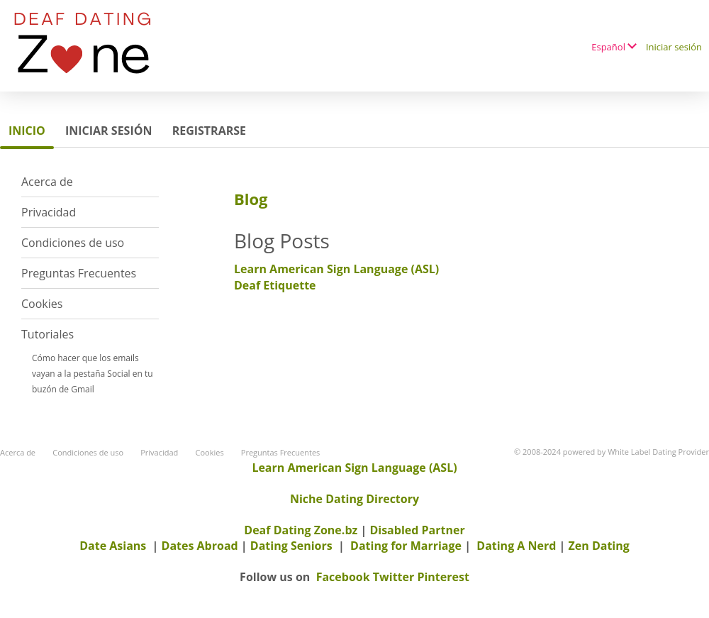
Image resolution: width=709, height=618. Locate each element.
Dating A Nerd (516, 545)
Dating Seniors (291, 545)
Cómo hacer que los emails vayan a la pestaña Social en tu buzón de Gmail (92, 373)
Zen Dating (599, 545)
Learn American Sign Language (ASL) (336, 269)
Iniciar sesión (674, 46)
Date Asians (112, 545)
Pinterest (443, 577)
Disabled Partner (416, 530)
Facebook (343, 577)
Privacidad (48, 212)
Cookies (41, 303)
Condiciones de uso (72, 242)
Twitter (393, 577)
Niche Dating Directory (354, 499)
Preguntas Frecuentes (78, 273)
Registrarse (209, 130)
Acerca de (47, 181)
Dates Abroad (200, 545)
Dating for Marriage (406, 545)
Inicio (27, 130)
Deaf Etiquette (275, 285)
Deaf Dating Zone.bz (300, 530)
